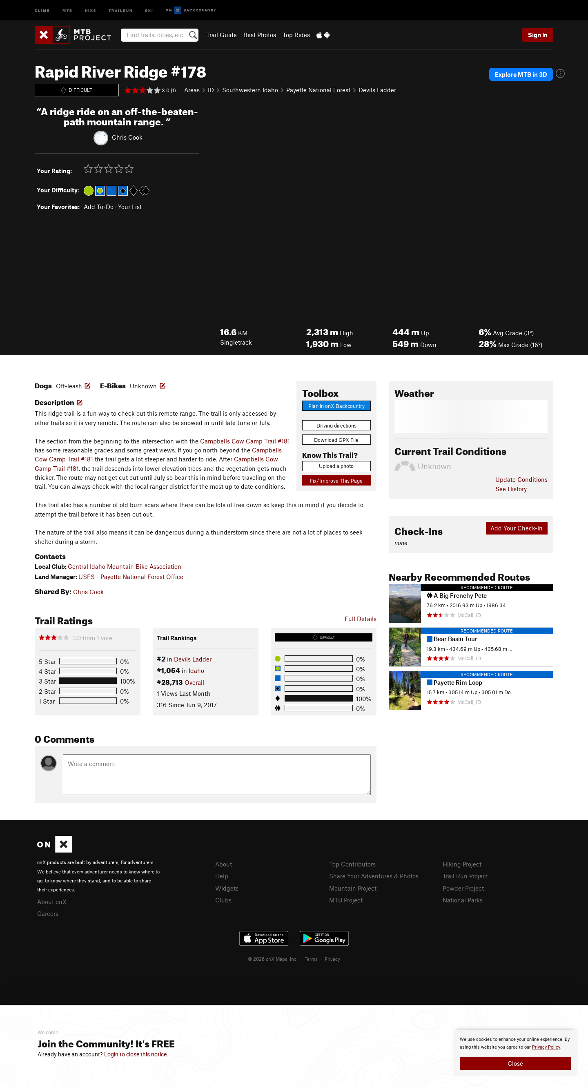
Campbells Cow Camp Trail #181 (245, 441)
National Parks (463, 900)
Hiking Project (462, 864)
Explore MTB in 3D (521, 74)
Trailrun (121, 10)
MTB (67, 10)
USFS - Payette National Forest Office (130, 576)
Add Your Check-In (516, 528)
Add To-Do (99, 206)
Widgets (226, 888)
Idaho (196, 670)
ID (211, 90)
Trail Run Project (465, 876)
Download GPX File (336, 440)
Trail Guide (221, 34)
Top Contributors (352, 864)
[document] (515, 1053)
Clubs (223, 900)
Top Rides (296, 34)
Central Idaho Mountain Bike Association (124, 566)
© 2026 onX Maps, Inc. (273, 959)
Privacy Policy (546, 1047)
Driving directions (336, 425)
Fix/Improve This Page (336, 480)
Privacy (332, 959)
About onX (52, 901)
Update (521, 479)
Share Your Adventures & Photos (374, 876)
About (223, 864)
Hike (90, 10)
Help (221, 876)
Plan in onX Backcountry (336, 406)
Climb (42, 10)
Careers (47, 913)
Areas (192, 90)
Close (515, 1063)
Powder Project (463, 888)
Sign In (538, 34)
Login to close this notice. (136, 1054)
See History (511, 488)
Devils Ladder (377, 90)
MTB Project (346, 900)
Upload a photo (336, 466)
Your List (130, 206)
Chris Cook (127, 136)
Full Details (360, 618)
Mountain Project (352, 888)
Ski (149, 10)
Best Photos (259, 34)
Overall (194, 682)
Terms (311, 959)
